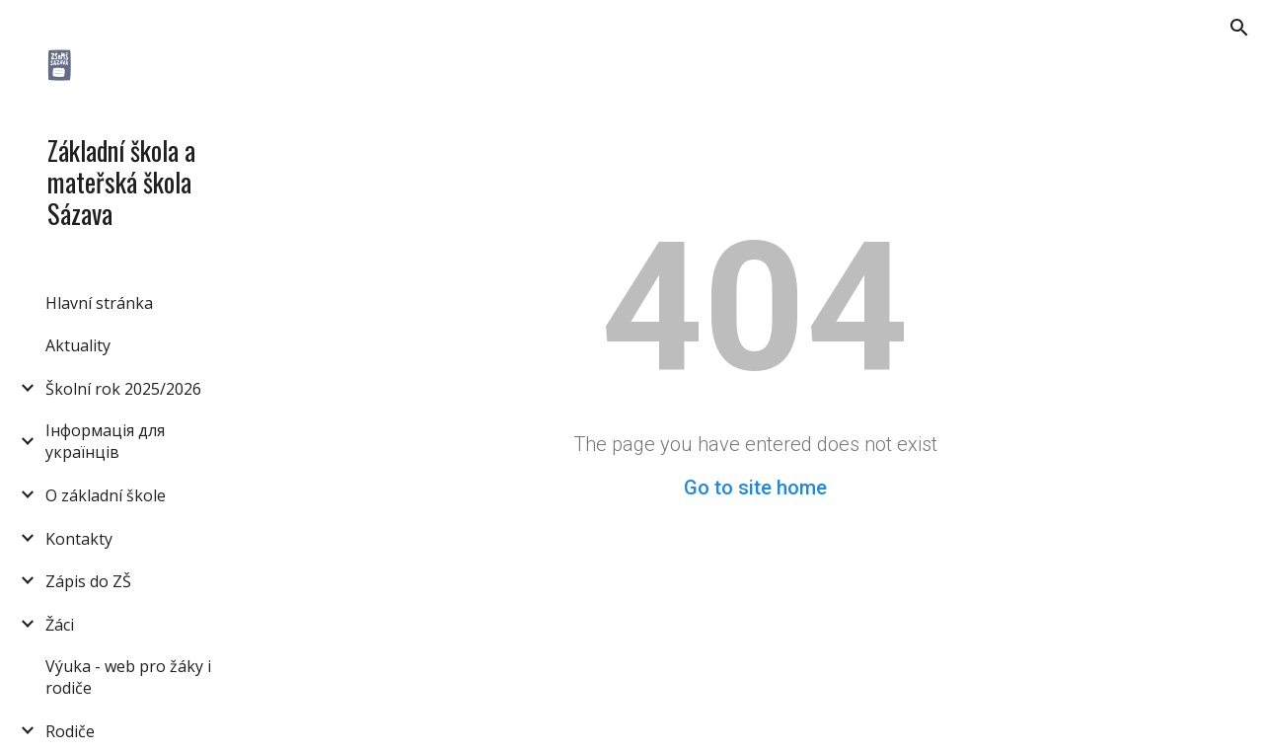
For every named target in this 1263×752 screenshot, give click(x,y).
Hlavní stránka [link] (99, 303)
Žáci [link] (59, 625)
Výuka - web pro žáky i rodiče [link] (128, 677)
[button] (1239, 27)
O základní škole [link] (105, 495)
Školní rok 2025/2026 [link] (123, 389)
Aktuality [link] (78, 345)
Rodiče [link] (70, 731)
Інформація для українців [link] (105, 441)
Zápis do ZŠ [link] (88, 581)
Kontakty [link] (78, 539)
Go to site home (755, 487)
